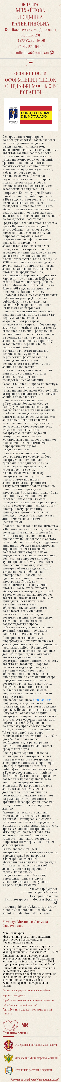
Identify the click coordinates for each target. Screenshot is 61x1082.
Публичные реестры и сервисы (28, 1070)
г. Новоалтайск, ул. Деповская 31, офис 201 (30, 32)
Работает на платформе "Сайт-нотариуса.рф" (35, 1079)
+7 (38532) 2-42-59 (30, 41)
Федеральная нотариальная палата (30, 1045)
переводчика (42, 700)
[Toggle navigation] (30, 62)
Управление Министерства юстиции (31, 1058)
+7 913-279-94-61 (31, 47)
